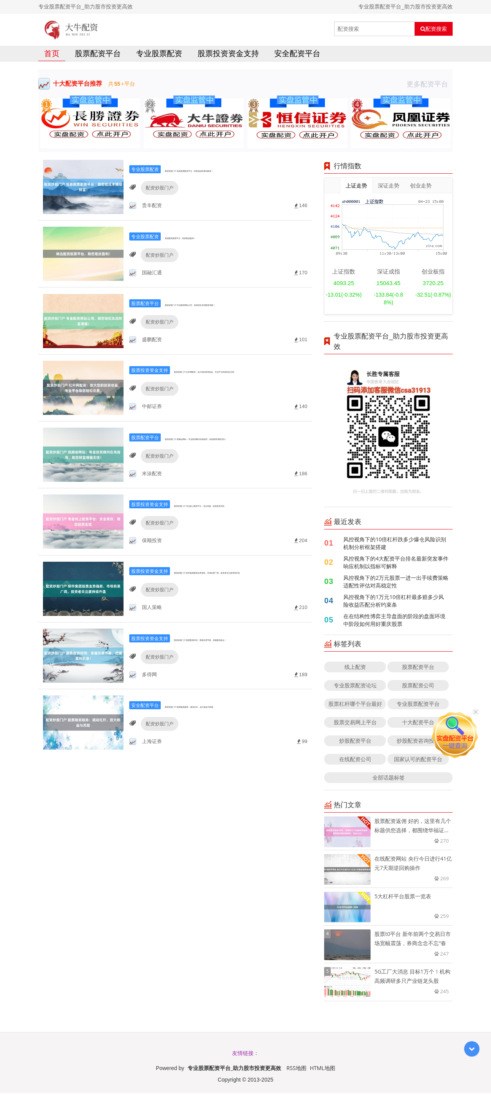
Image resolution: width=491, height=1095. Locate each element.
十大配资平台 (418, 724)
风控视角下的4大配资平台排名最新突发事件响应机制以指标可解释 (395, 564)
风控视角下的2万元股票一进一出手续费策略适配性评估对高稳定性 (395, 583)
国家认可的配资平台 (418, 761)
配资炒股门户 (155, 199)
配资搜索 (433, 29)
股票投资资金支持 (228, 55)
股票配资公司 (418, 687)
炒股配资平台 (355, 742)
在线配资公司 (355, 761)
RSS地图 (296, 1069)
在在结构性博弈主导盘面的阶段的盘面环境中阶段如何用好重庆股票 (394, 621)
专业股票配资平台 (418, 705)
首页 (51, 55)
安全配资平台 (297, 55)
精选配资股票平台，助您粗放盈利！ (205, 246)
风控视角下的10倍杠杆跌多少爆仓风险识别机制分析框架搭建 (394, 545)
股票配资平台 (98, 55)
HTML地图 (322, 1069)
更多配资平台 (430, 85)
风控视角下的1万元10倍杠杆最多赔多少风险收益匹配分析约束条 (393, 602)
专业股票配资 (159, 55)
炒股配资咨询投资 (418, 742)
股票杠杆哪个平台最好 (355, 705)
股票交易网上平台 (355, 724)
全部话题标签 (388, 779)
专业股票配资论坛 (355, 687)
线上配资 (355, 668)
